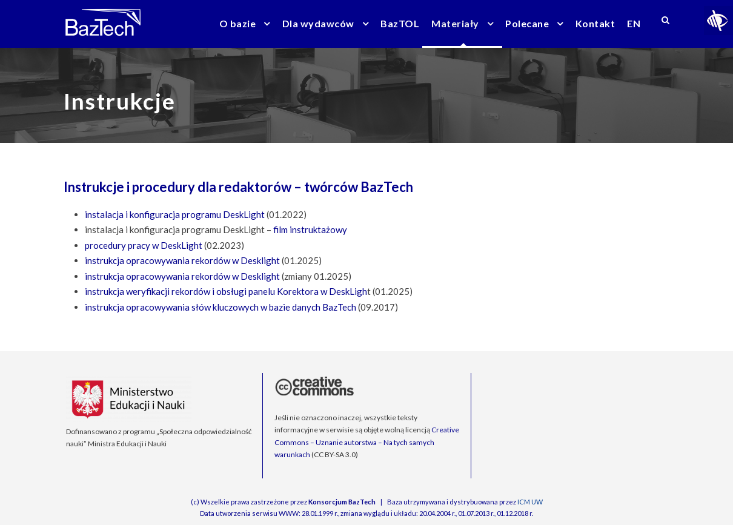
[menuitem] (633, 31)
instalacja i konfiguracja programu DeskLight (175, 214)
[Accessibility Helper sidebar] (718, 20)
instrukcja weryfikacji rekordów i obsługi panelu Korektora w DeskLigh (226, 291)
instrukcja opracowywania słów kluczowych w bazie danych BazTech (220, 307)
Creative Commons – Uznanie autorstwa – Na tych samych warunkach (366, 442)
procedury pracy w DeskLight (143, 245)
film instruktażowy (310, 229)
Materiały (455, 23)
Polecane (527, 23)
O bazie (237, 23)
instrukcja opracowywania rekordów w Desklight (182, 260)
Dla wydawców (318, 23)
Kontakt (595, 23)
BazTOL (399, 23)
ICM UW (530, 502)
